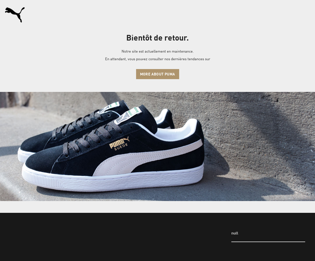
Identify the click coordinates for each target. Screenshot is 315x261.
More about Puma (157, 74)
